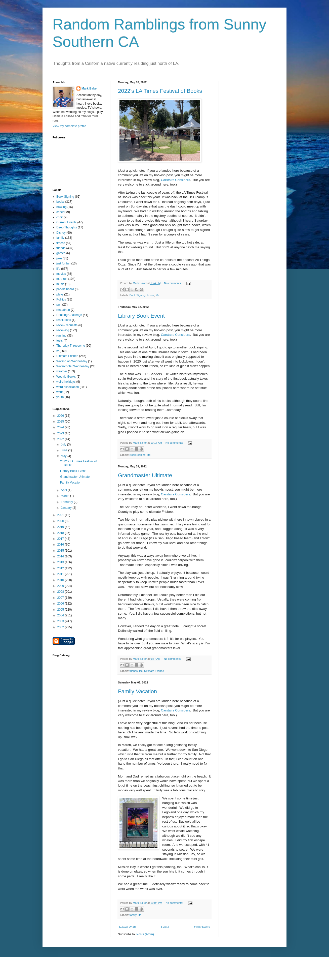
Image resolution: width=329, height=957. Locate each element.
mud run (61, 279)
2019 (61, 527)
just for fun (63, 263)
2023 (61, 433)
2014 (61, 556)
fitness (60, 243)
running (61, 335)
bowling (61, 207)
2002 (61, 627)
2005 (61, 609)
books (150, 295)
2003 (61, 621)
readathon (63, 310)
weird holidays (65, 381)
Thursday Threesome (70, 345)
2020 (61, 521)
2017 (61, 539)
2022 (61, 439)
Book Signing (138, 295)
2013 (61, 562)
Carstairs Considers (175, 180)
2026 (61, 415)
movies (61, 274)
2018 (61, 533)
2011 (61, 574)
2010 (61, 580)
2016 (61, 544)
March (65, 496)
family (133, 914)
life (157, 295)
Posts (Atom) (145, 934)
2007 (61, 598)
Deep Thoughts (66, 227)
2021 (61, 515)
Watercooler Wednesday (72, 366)
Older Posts (202, 927)
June (64, 450)
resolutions (63, 320)
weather (61, 371)
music (60, 284)
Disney (61, 232)
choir (59, 217)
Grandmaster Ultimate (145, 475)
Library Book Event (141, 316)
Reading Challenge (69, 315)
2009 (61, 586)
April (64, 490)
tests (59, 340)
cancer (60, 212)
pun (58, 304)
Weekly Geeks (66, 376)
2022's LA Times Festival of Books (160, 91)
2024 (61, 427)
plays (59, 294)
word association (67, 387)
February (67, 502)
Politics (61, 299)
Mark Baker (89, 88)
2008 (61, 591)
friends (134, 670)
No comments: (173, 283)
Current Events (66, 222)
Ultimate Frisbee (154, 670)
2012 (61, 568)
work (59, 392)
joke (59, 258)
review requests (66, 325)
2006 (61, 603)
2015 (61, 550)
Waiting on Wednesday (71, 361)
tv (57, 351)
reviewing (62, 330)
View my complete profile (69, 126)
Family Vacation (137, 691)
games (60, 253)
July (64, 444)
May (64, 456)
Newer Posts (127, 927)
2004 (61, 615)
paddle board (65, 289)
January (66, 508)
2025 (61, 421)
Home (165, 927)
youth (60, 397)
